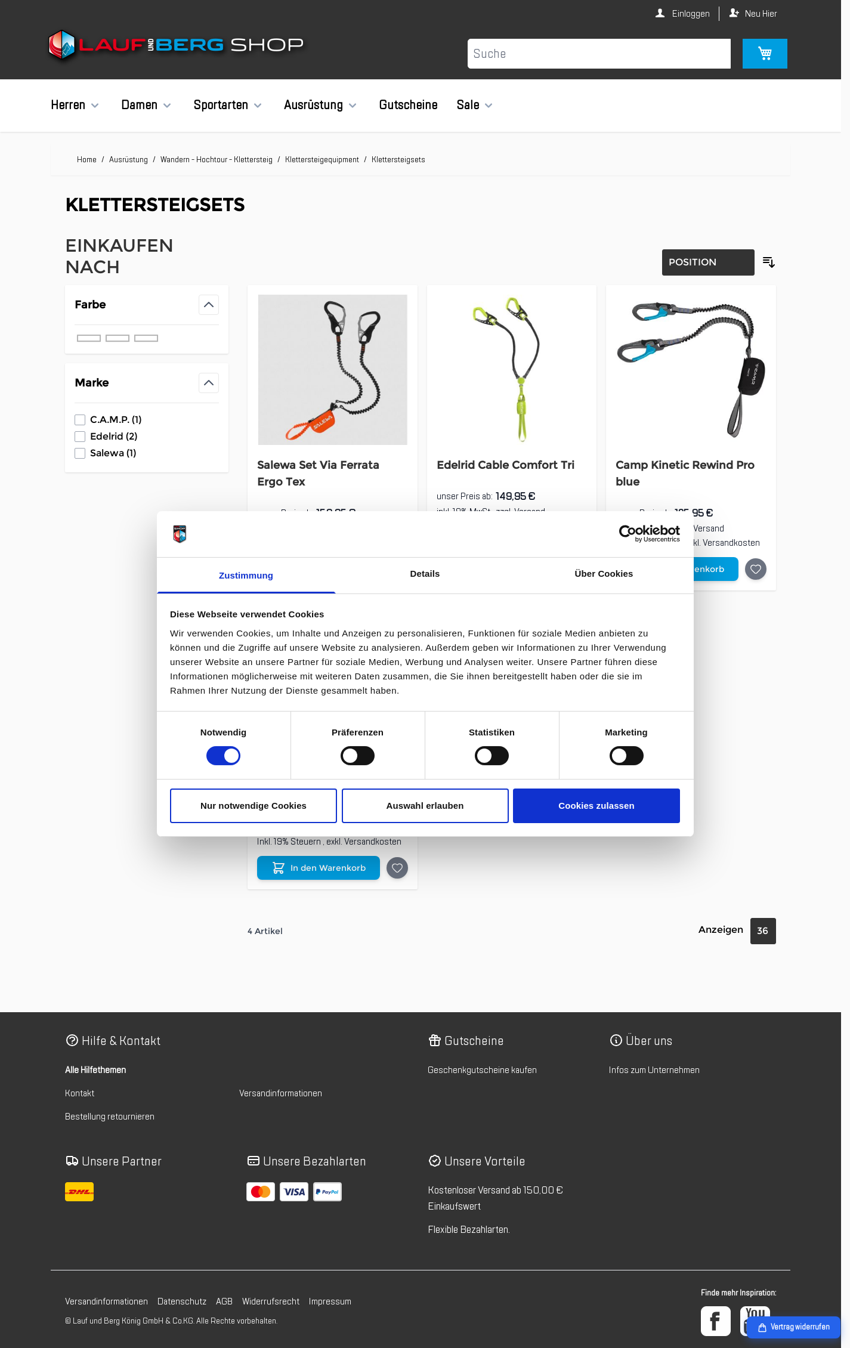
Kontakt (79, 1093)
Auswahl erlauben (425, 805)
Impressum (330, 1301)
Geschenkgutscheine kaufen (482, 1070)
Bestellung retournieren (109, 1116)
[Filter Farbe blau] (89, 338)
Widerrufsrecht (270, 1301)
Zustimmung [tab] (246, 575)
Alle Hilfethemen (95, 1070)
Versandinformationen (280, 1093)
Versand (708, 528)
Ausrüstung (313, 105)
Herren (68, 105)
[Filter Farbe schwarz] (146, 338)
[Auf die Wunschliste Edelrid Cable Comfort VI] (397, 868)
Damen (139, 105)
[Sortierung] (708, 262)
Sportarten (220, 105)
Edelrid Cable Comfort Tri (505, 465)
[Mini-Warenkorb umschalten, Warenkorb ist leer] (765, 54)
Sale (467, 105)
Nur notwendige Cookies (253, 805)
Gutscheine (408, 105)
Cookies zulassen (596, 805)
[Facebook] (716, 1321)
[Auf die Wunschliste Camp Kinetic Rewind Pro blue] (755, 569)
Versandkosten (731, 542)
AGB (224, 1301)
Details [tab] (425, 573)
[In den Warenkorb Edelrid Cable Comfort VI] (318, 868)
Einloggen (690, 13)
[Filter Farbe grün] (117, 338)
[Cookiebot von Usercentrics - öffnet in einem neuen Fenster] (628, 534)
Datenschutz (181, 1301)
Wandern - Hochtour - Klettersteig (216, 159)
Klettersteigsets (398, 159)
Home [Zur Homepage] (87, 159)
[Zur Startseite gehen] (177, 47)
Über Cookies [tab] (604, 573)
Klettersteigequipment (322, 159)
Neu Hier (761, 13)
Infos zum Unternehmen (654, 1070)
